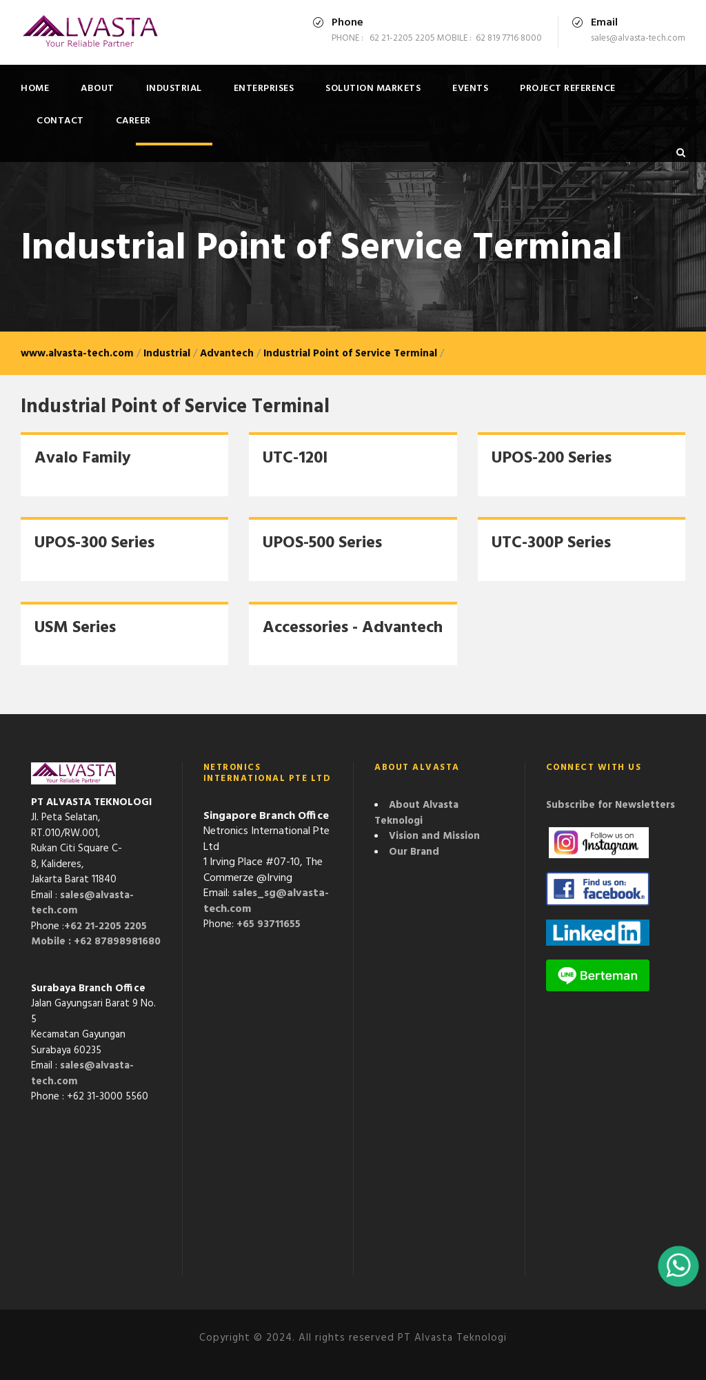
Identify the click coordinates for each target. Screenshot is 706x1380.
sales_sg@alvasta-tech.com (266, 901)
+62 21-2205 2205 (105, 926)
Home (35, 89)
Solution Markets (373, 89)
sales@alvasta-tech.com (82, 903)
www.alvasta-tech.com (77, 353)
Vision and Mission (434, 836)
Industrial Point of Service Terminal (350, 353)
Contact (60, 121)
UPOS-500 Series (322, 543)
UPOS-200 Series (552, 458)
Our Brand (414, 852)
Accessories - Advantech (353, 628)
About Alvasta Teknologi (416, 813)
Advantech (227, 353)
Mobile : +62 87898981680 (96, 941)
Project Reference (568, 89)
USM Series (75, 628)
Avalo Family (82, 458)
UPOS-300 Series (94, 543)
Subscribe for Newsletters (610, 805)
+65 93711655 (268, 924)
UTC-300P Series (551, 543)
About (97, 89)
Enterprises (264, 89)
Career (133, 121)
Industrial (174, 89)
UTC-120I (295, 458)
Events (470, 89)
